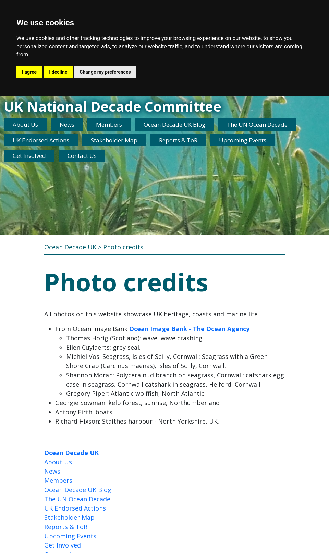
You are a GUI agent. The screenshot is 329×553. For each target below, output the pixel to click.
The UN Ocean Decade (257, 124)
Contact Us (82, 156)
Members (109, 124)
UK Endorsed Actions (41, 140)
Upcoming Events (242, 140)
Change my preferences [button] (105, 72)
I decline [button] (58, 72)
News (67, 124)
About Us (25, 124)
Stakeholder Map (114, 140)
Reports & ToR (178, 140)
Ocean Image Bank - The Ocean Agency (189, 329)
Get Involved (29, 156)
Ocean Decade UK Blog (174, 124)
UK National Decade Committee (112, 106)
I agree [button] (29, 72)
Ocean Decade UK (70, 247)
